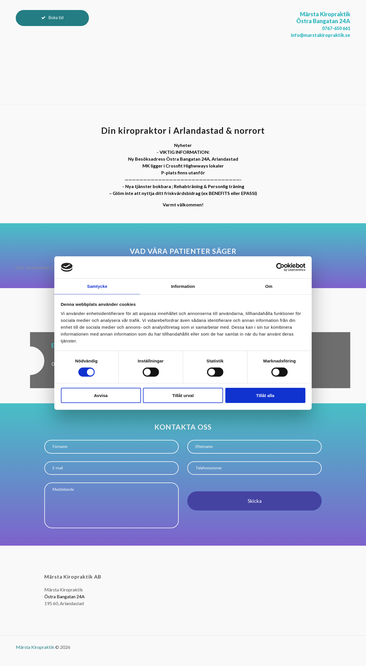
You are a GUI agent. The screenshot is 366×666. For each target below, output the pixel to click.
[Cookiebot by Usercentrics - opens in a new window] (280, 267)
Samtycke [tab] (97, 286)
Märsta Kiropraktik (35, 657)
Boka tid (60, 20)
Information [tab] (183, 286)
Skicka (255, 504)
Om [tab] (268, 286)
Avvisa (101, 395)
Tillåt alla (265, 395)
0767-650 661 (331, 27)
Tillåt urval (183, 395)
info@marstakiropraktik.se (314, 34)
